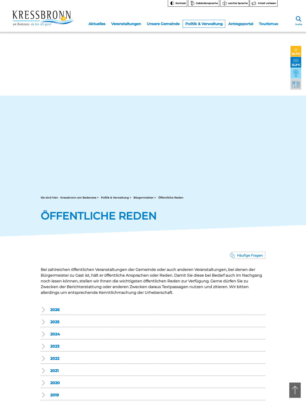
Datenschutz (246, 353)
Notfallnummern (249, 306)
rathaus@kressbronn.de (58, 309)
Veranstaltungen (126, 22)
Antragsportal (240, 22)
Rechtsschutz (246, 335)
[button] (153, 124)
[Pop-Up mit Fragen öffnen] (248, 69)
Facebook (247, 297)
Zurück (51, 244)
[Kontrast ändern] (177, 3)
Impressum (245, 359)
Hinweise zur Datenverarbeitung (250, 327)
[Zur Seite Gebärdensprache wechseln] (203, 3)
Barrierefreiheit (247, 347)
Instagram (247, 289)
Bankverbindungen (251, 317)
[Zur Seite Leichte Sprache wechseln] (234, 3)
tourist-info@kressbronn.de (167, 309)
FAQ (240, 311)
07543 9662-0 (62, 301)
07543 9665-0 (169, 305)
